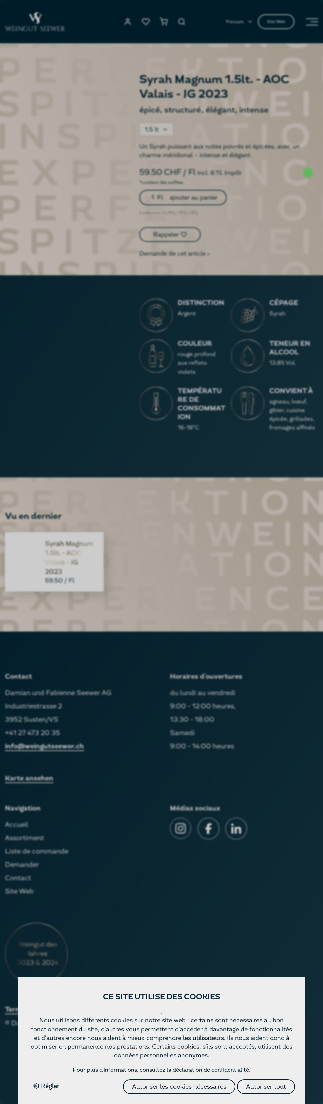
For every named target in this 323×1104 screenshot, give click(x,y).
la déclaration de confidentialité (208, 1069)
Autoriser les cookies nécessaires (179, 1086)
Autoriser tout (266, 1086)
